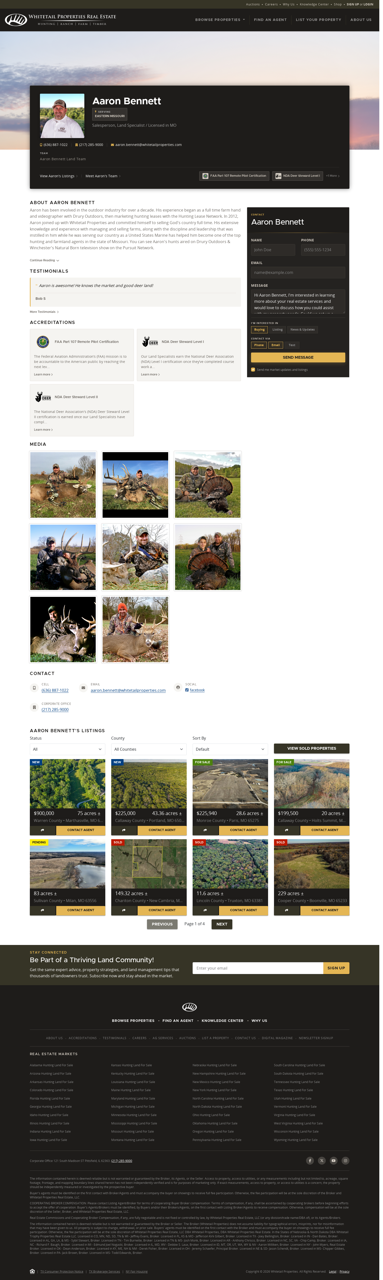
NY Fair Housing (137, 1271)
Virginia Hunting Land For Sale (294, 1115)
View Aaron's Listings (58, 176)
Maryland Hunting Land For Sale (133, 1098)
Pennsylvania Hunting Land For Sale (217, 1140)
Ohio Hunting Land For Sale (211, 1115)
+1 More (332, 175)
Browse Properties (133, 1021)
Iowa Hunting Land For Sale (48, 1140)
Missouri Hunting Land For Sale (132, 1131)
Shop (338, 4)
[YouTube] (334, 1161)
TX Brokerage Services (104, 1271)
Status (36, 738)
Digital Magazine (277, 1038)
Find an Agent (270, 20)
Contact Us (245, 1038)
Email (257, 262)
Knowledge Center (314, 4)
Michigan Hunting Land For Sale (133, 1106)
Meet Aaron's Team (103, 176)
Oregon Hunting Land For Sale (213, 1131)
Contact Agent (80, 830)
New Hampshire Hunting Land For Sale (219, 1073)
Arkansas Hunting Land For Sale (51, 1082)
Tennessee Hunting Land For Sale (297, 1082)
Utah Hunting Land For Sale (292, 1098)
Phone (307, 240)
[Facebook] (310, 1161)
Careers (271, 4)
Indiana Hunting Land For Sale (50, 1131)
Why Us (289, 4)
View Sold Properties (311, 748)
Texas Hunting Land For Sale (293, 1090)
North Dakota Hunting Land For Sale (217, 1106)
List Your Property (318, 20)
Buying (259, 329)
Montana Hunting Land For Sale (132, 1140)
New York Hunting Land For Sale (215, 1090)
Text (292, 345)
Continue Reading (44, 260)
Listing (278, 329)
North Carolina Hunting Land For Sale (218, 1098)
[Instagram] (345, 1161)
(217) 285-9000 (89, 144)
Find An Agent (178, 1021)
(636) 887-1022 (54, 144)
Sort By (199, 738)
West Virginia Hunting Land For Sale (298, 1123)
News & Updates (303, 329)
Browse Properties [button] (218, 20)
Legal (332, 1271)
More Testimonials (44, 311)
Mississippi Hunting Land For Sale (134, 1123)
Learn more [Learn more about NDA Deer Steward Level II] (43, 429)
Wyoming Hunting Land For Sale (296, 1140)
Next (222, 924)
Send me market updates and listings (282, 370)
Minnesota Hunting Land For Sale (134, 1115)
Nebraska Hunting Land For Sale (215, 1065)
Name (256, 240)
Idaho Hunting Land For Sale (49, 1115)
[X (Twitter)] (322, 1161)
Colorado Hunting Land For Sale (51, 1090)
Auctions (253, 4)
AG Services (163, 1038)
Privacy (344, 1271)
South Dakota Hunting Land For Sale (298, 1073)
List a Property (215, 1038)
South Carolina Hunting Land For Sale (299, 1065)
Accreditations (83, 1038)
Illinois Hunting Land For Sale (49, 1123)
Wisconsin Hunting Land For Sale (296, 1131)
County (118, 738)
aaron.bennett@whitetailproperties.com (146, 144)
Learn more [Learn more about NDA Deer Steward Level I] (150, 374)
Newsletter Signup (316, 1038)
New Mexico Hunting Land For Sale (216, 1082)
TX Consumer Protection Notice (61, 1271)
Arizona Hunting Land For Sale (50, 1073)
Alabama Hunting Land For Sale (51, 1065)
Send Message (298, 357)
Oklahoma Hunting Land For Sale (215, 1123)
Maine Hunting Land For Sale (131, 1090)
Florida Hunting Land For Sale (50, 1098)
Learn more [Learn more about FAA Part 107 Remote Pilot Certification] (43, 374)
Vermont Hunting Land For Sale (295, 1106)
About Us (361, 20)
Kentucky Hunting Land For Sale (132, 1073)
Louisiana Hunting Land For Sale (133, 1082)
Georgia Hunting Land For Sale (51, 1106)
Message (259, 285)
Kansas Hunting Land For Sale (131, 1065)
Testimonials (115, 1038)
